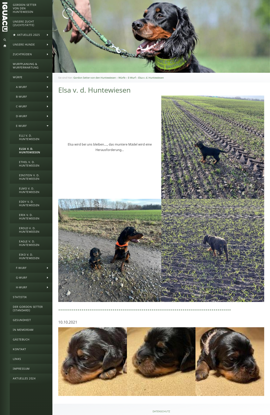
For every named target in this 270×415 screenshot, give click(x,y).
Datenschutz (161, 411)
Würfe (121, 77)
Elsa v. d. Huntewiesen (151, 77)
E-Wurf (132, 77)
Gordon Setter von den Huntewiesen (94, 77)
